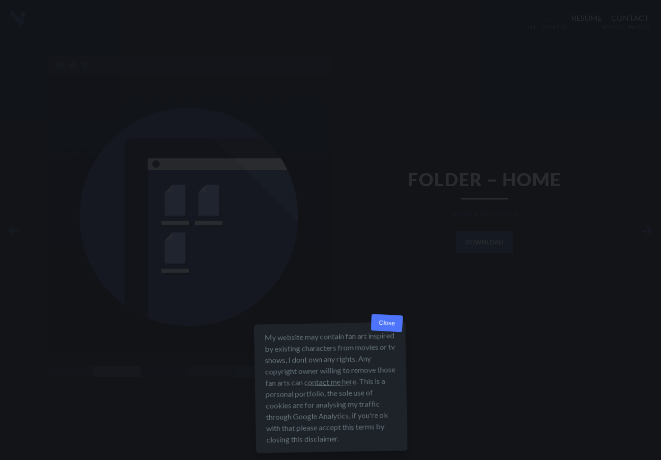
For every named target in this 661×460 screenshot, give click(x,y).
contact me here (330, 382)
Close (387, 323)
